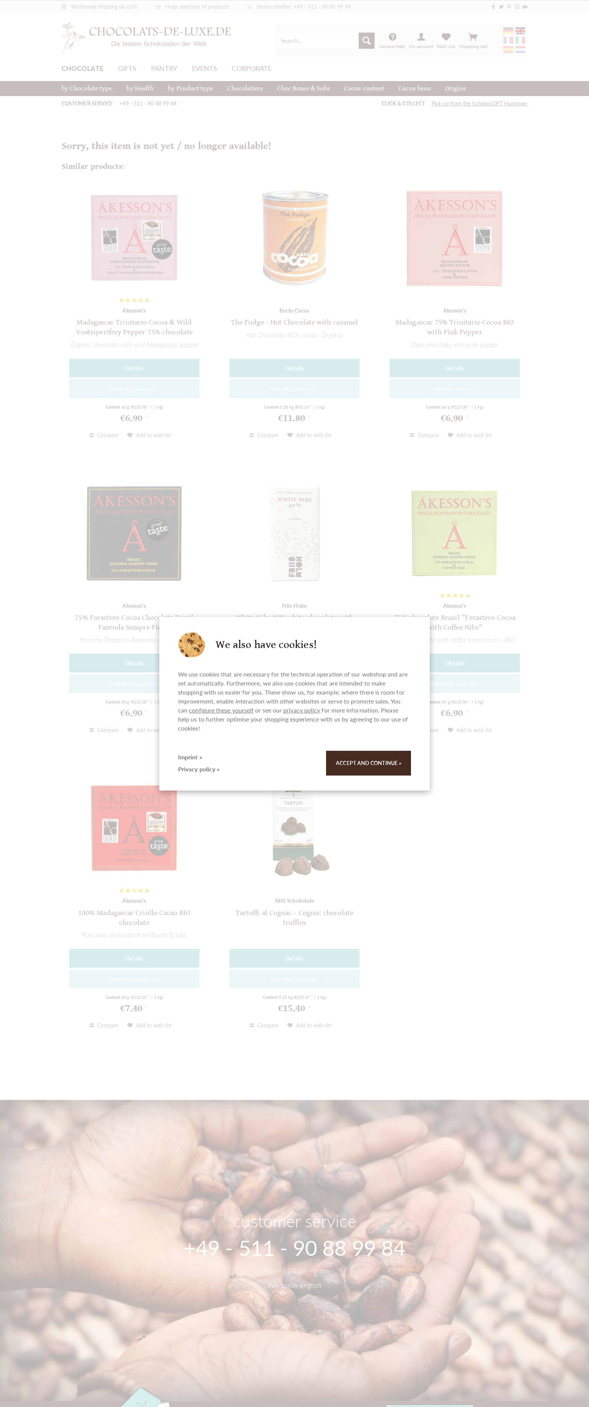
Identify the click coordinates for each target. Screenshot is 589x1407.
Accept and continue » (368, 763)
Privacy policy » (198, 769)
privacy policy (301, 710)
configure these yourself (221, 710)
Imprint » (190, 757)
